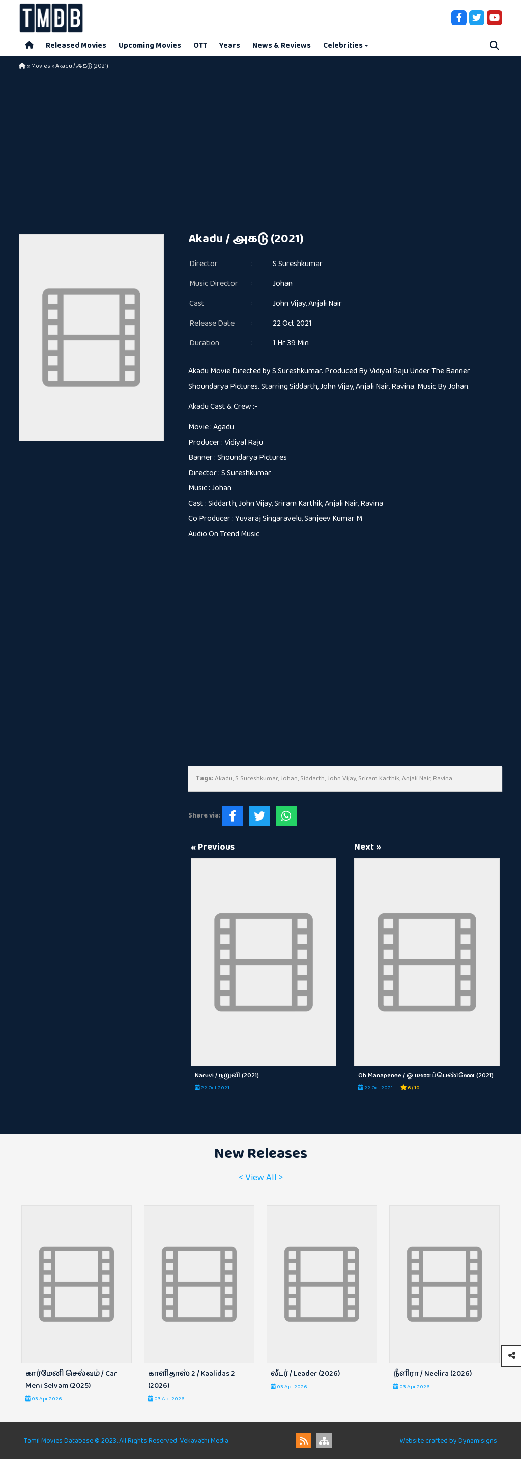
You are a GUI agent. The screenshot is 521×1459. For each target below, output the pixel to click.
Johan (283, 283)
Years (229, 45)
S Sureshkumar (298, 263)
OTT (200, 45)
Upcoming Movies (150, 45)
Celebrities (343, 45)
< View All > (261, 1178)
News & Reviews (281, 45)
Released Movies (76, 45)
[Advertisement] (260, 147)
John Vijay (289, 303)
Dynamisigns (477, 1440)
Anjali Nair (325, 303)
